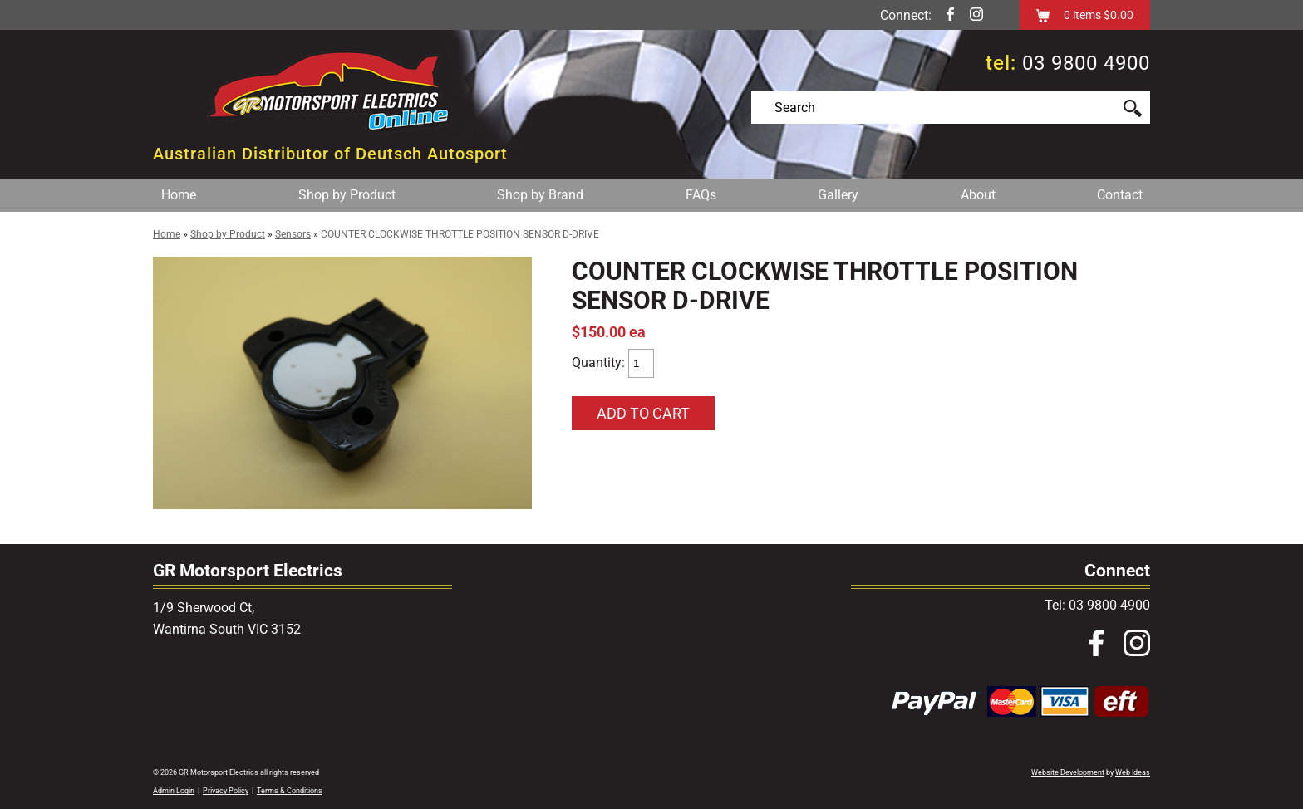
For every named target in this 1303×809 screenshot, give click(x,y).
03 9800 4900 (1086, 63)
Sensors (293, 234)
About (978, 195)
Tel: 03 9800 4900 (1097, 605)
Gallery (838, 195)
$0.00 (1117, 15)
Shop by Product (347, 195)
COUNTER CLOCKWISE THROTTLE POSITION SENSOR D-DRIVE (460, 234)
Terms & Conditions (289, 791)
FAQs (701, 195)
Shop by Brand (540, 195)
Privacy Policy (225, 791)
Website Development (1067, 772)
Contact (1120, 195)
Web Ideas (1132, 772)
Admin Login (173, 791)
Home (178, 195)
